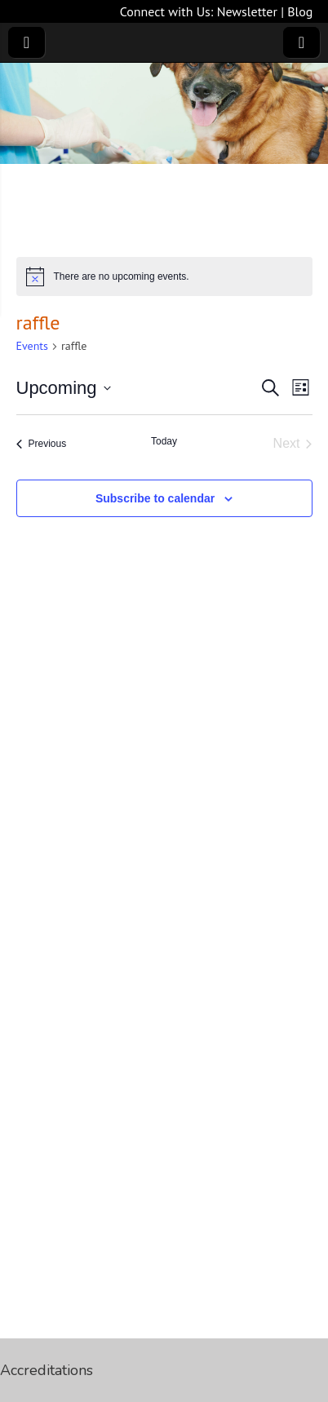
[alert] (164, 276)
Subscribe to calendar (155, 498)
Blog (299, 11)
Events (32, 345)
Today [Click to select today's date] (164, 441)
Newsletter (247, 11)
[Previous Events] (41, 444)
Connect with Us (165, 11)
